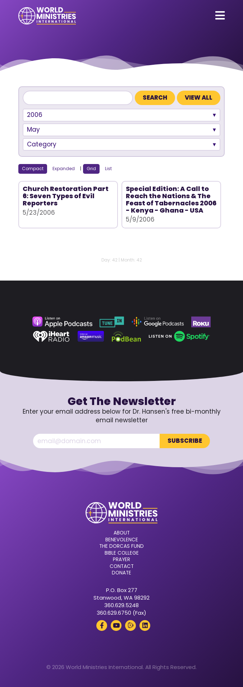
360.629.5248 (121, 605)
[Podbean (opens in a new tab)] (126, 336)
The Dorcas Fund (121, 546)
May (33, 129)
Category (41, 144)
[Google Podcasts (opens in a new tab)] (158, 322)
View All (198, 98)
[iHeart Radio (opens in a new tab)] (51, 336)
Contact (122, 566)
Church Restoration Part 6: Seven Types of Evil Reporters (66, 196)
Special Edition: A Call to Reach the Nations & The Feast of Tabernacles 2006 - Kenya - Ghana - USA (171, 199)
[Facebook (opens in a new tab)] (101, 625)
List (108, 168)
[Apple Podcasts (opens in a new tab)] (62, 322)
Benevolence (121, 539)
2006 (34, 114)
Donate (121, 572)
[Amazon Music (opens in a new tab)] (91, 336)
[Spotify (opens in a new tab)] (179, 336)
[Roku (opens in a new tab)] (201, 322)
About (122, 533)
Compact (32, 168)
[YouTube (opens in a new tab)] (116, 625)
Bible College (122, 553)
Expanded (63, 168)
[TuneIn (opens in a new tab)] (112, 322)
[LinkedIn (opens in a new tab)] (144, 625)
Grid (91, 168)
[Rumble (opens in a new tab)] (130, 625)
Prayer (121, 559)
